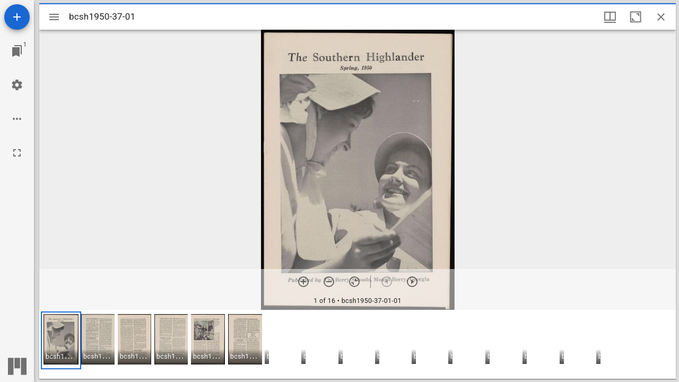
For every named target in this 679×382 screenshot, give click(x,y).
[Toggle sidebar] (54, 17)
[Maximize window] (635, 17)
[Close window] (661, 17)
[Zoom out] (329, 281)
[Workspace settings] (17, 85)
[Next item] (412, 281)
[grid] (357, 344)
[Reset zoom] (354, 281)
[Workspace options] (17, 119)
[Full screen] (17, 153)
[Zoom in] (303, 281)
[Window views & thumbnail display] (610, 17)
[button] (61, 340)
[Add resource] (17, 17)
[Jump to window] (17, 51)
